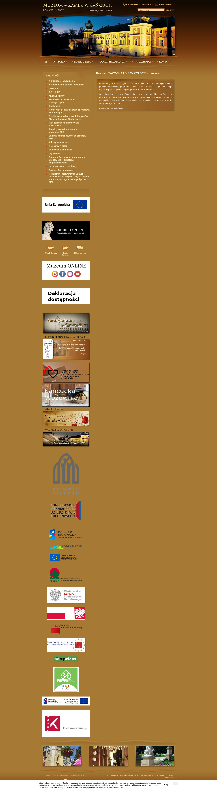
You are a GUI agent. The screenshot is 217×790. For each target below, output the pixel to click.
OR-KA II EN (55, 92)
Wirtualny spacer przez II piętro (71, 344)
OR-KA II (53, 88)
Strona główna (112, 775)
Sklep (80, 253)
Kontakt (170, 775)
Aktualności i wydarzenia (62, 81)
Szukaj (169, 9)
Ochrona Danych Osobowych (64, 166)
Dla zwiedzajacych (147, 775)
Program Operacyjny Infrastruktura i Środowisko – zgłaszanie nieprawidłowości (67, 160)
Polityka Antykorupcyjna (61, 170)
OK (175, 783)
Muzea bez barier (58, 96)
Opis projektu (79, 341)
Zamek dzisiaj (133, 775)
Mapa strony (169, 777)
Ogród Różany (65, 254)
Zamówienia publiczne (60, 149)
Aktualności (161, 775)
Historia (123, 775)
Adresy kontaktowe (59, 142)
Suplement (54, 106)
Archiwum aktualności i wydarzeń (66, 84)
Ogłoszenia (55, 153)
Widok (51, 253)
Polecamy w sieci (58, 146)
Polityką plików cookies (115, 787)
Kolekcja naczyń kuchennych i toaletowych (71, 349)
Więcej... (84, 354)
